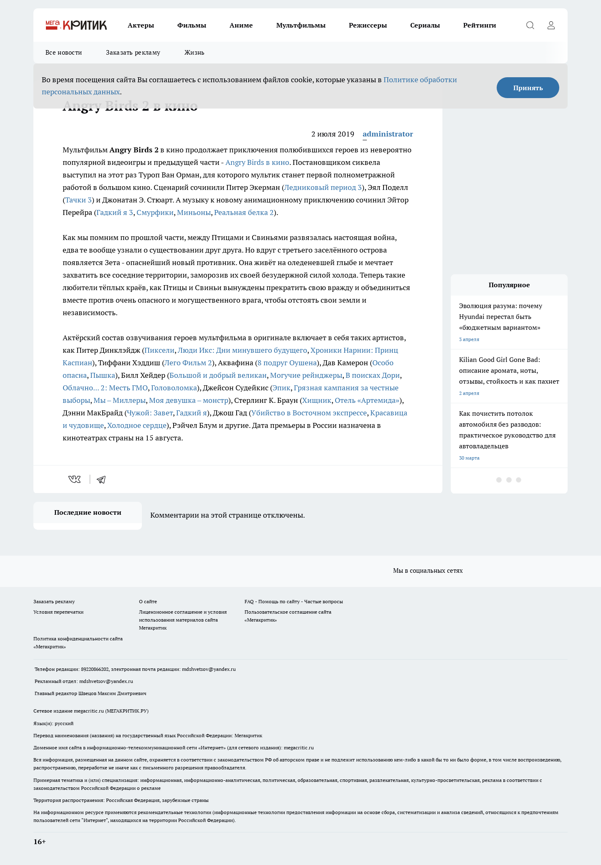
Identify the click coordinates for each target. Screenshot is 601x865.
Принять (528, 87)
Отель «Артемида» (367, 400)
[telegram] (104, 479)
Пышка (102, 375)
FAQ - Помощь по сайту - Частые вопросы (294, 601)
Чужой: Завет (150, 412)
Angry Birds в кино (257, 162)
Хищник (316, 400)
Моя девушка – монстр (188, 400)
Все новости (63, 52)
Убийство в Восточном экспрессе (309, 412)
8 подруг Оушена (287, 362)
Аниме (241, 25)
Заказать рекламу (133, 52)
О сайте (148, 601)
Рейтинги (479, 25)
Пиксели (159, 350)
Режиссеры (368, 25)
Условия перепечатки (58, 612)
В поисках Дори (373, 375)
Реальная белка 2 (244, 212)
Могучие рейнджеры (306, 375)
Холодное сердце (137, 425)
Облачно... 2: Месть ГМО (105, 387)
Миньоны (194, 212)
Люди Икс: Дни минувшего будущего (242, 350)
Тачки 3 (78, 200)
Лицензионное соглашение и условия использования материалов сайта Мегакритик (183, 620)
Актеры (141, 25)
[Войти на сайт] (551, 25)
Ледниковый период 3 (323, 187)
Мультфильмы (301, 25)
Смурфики (155, 212)
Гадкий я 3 (114, 212)
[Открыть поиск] (530, 25)
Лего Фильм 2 (188, 362)
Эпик (281, 387)
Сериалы (425, 25)
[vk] (75, 479)
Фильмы (191, 25)
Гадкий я (191, 412)
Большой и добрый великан (218, 375)
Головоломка (174, 387)
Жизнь (194, 52)
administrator (388, 134)
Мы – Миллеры (119, 400)
